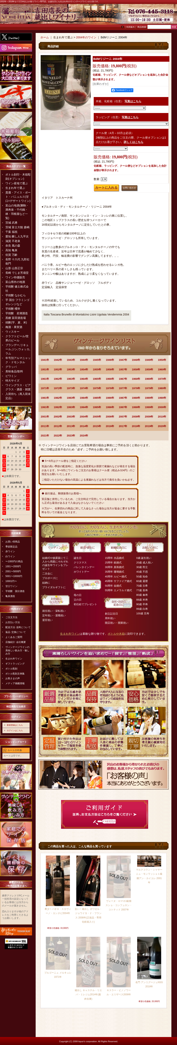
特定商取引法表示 (16, 706)
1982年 (58, 397)
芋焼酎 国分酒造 (15, 591)
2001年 (45, 416)
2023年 (71, 435)
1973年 (71, 388)
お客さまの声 (12, 678)
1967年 (123, 378)
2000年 (162, 407)
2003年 (71, 416)
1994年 (84, 407)
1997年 (123, 407)
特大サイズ (12, 380)
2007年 (123, 416)
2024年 (84, 435)
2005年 (97, 416)
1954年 (84, 369)
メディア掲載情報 (15, 683)
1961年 (45, 378)
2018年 (136, 426)
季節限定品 (11, 546)
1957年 (123, 369)
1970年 (162, 378)
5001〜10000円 (13, 576)
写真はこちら (133, 101)
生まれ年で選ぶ (15, 187)
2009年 (149, 416)
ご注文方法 (11, 617)
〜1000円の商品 (14, 561)
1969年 (149, 378)
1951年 (45, 369)
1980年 (162, 388)
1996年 (110, 407)
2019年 (149, 426)
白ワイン (10, 556)
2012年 (58, 426)
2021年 (45, 435)
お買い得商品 (12, 541)
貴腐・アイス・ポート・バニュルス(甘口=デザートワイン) (18, 196)
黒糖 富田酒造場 (15, 317)
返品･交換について (15, 632)
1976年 (110, 388)
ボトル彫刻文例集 (15, 673)
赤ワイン (10, 551)
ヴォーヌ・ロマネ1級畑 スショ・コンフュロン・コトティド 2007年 (119, 905)
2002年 (58, 416)
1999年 (149, 407)
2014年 (84, 426)
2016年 (110, 426)
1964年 (84, 378)
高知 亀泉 (11, 250)
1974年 (84, 388)
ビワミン (11, 376)
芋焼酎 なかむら (15, 295)
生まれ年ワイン (13, 658)
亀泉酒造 (10, 596)
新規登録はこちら (15, 725)
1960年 (162, 369)
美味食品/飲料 (14, 371)
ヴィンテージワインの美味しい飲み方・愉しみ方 (17, 650)
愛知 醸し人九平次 (17, 236)
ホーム (44, 37)
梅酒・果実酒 (13, 327)
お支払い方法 (12, 622)
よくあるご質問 (13, 637)
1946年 (110, 359)
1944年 (84, 359)
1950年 (162, 359)
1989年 (149, 397)
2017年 (123, 426)
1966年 (110, 378)
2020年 (162, 426)
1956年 (110, 369)
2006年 (110, 416)
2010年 (162, 416)
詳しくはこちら (133, 142)
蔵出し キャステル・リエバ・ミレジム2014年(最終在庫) (88, 994)
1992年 (58, 407)
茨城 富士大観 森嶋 (17, 227)
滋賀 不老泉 (12, 241)
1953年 (71, 369)
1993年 (71, 407)
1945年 (97, 359)
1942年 (58, 359)
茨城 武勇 (11, 222)
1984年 (84, 397)
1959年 (149, 369)
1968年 (136, 378)
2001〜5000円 (13, 571)
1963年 (71, 378)
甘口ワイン (11, 586)
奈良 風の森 (12, 245)
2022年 (58, 435)
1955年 (97, 369)
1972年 (58, 388)
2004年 (84, 416)
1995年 (97, 407)
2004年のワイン (86, 37)
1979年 (149, 388)
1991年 (45, 407)
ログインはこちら (15, 730)
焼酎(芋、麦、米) (16, 322)
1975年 (97, 388)
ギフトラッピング (15, 663)
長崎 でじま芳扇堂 (17, 272)
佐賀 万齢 (11, 254)
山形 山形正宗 (14, 268)
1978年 (136, 388)
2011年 (45, 426)
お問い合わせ (167, 16)
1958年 (136, 369)
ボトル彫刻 (11, 668)
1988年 (136, 397)
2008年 (136, 416)
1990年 (162, 397)
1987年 (123, 397)
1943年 (71, 359)
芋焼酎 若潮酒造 (16, 313)
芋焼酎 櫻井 (12, 308)
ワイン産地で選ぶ (16, 183)
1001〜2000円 (13, 566)
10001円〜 (11, 581)
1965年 (97, 378)
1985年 (97, 397)
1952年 (58, 369)
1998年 (136, 407)
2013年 (71, 426)
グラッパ (11, 366)
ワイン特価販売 (15, 277)
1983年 (71, 397)
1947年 (123, 359)
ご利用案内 (130, 27)
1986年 (110, 397)
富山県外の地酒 (15, 282)
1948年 (136, 359)
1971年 (45, 388)
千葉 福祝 (11, 231)
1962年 (58, 378)
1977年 (123, 388)
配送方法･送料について (18, 627)
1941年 (45, 359)
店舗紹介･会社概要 (15, 642)
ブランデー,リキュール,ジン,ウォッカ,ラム (17, 349)
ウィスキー (12, 331)
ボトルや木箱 (116, 633)
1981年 (45, 397)
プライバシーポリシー (16, 696)
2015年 (97, 426)
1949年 (149, 359)
